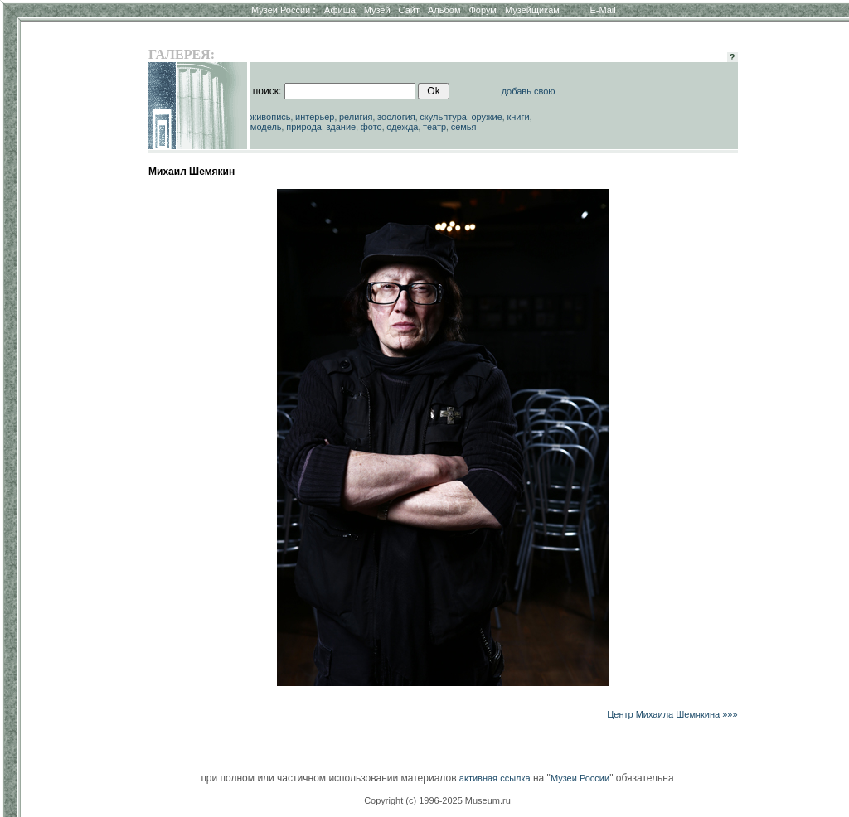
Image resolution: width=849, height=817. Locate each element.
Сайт (409, 10)
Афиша (340, 10)
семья (464, 127)
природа (304, 127)
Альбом (444, 10)
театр (434, 127)
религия (356, 117)
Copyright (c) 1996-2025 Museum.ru (437, 800)
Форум (482, 10)
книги (518, 117)
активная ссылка (495, 778)
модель (266, 127)
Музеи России (283, 10)
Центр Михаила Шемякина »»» (672, 714)
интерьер (314, 117)
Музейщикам (532, 10)
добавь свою (528, 91)
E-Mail (603, 10)
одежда (402, 127)
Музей (377, 10)
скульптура (443, 117)
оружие (487, 117)
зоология (396, 117)
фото (371, 127)
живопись (270, 117)
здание (341, 127)
